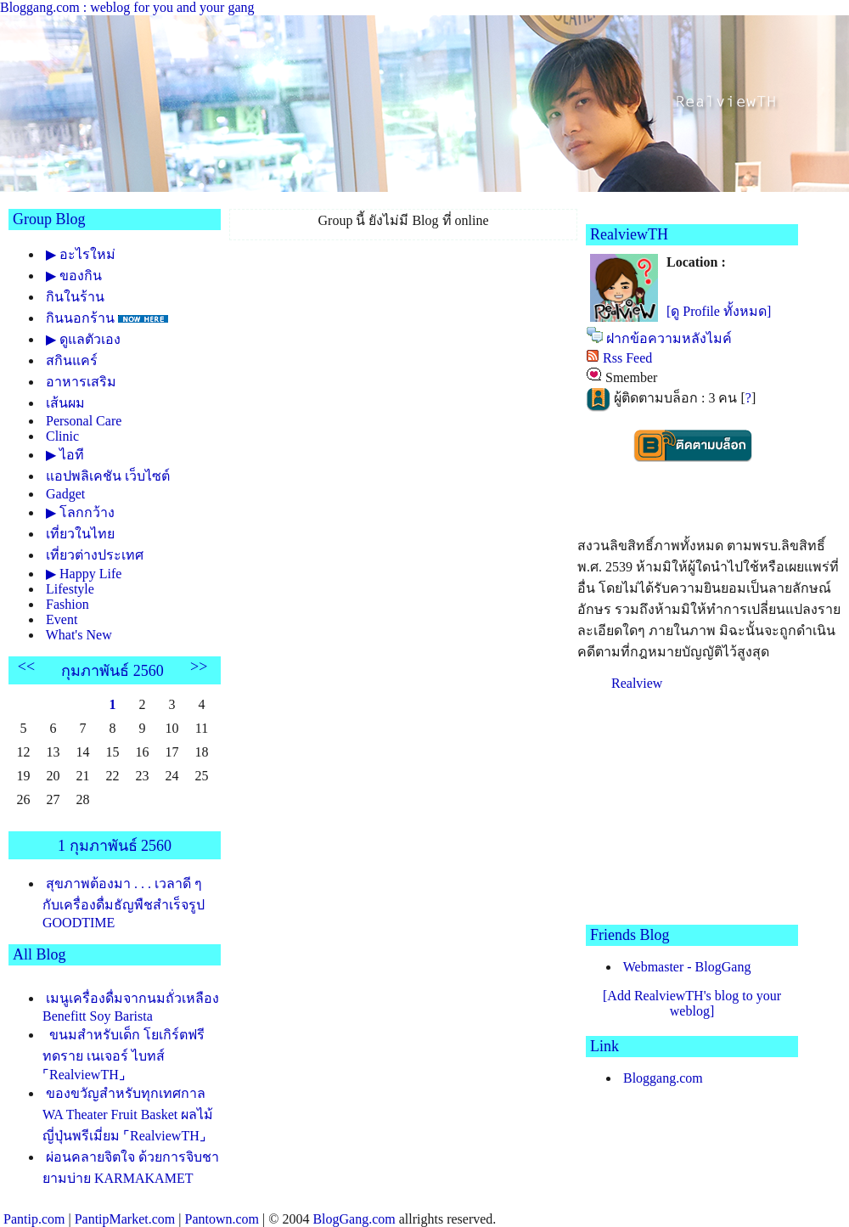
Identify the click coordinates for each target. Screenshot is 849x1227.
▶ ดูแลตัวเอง (83, 339)
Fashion (67, 604)
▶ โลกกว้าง (80, 512)
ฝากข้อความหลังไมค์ (669, 338)
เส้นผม (65, 403)
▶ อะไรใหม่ (80, 254)
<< (26, 666)
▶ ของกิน (74, 275)
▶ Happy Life (83, 573)
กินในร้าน (75, 297)
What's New (79, 635)
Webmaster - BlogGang (687, 967)
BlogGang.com (353, 1219)
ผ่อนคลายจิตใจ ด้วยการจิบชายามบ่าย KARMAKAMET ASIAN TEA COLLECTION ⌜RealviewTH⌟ (130, 1184)
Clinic (62, 436)
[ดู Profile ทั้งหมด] (718, 311)
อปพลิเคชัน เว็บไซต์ (108, 476)
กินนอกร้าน (80, 318)
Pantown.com (221, 1219)
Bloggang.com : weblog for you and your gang (127, 7)
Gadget (65, 494)
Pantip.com (34, 1219)
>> (198, 666)
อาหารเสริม (81, 381)
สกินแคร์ (72, 360)
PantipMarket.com (125, 1219)
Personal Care (83, 421)
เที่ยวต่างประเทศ (94, 555)
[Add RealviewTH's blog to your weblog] (692, 1003)
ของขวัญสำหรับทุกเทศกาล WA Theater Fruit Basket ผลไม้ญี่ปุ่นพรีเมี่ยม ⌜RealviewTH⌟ (127, 1114)
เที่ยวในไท (80, 533)
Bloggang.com (663, 1078)
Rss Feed (627, 358)
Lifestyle (70, 589)
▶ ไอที (65, 454)
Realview (636, 683)
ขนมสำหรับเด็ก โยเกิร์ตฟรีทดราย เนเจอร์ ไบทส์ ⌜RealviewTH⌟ (123, 1054)
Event (61, 619)
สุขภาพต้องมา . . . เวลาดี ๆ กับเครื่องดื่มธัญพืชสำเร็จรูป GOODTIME (123, 903)
